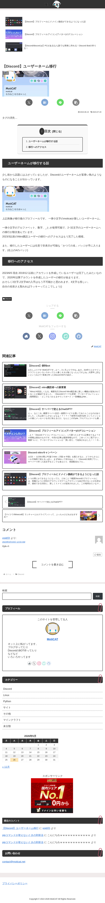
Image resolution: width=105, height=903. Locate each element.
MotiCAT (52, 639)
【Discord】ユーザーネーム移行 (20, 828)
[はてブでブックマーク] (44, 102)
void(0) (6, 538)
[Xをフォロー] (39, 336)
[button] (75, 102)
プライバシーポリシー (14, 883)
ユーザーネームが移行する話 (43, 141)
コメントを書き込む (52, 564)
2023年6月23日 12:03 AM (13, 542)
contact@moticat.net (13, 861)
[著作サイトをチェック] (26, 336)
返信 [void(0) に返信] (97, 555)
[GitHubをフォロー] (78, 336)
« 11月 (6, 767)
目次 (47, 131)
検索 (4, 590)
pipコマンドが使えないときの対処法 (22, 835)
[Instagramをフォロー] (52, 336)
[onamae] (52, 795)
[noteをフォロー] (65, 336)
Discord (7, 299)
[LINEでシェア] (60, 102)
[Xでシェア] (29, 102)
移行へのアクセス (37, 147)
